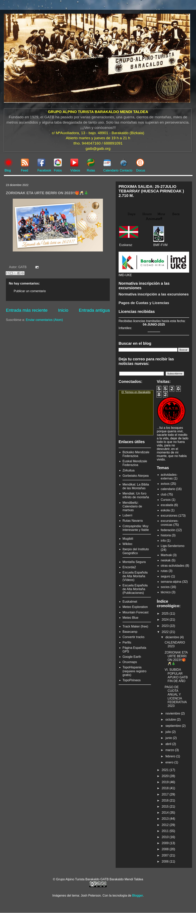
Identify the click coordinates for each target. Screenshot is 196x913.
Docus (140, 170)
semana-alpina (171, 581)
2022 (166, 632)
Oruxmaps (129, 662)
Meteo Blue (130, 617)
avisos (165, 483)
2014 (166, 812)
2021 (166, 770)
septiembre (173, 725)
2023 (166, 626)
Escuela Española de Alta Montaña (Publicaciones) (135, 589)
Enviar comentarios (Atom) (44, 319)
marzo (170, 750)
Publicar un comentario (30, 291)
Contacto (126, 170)
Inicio (63, 310)
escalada (167, 505)
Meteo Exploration (135, 607)
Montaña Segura (134, 562)
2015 (166, 806)
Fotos (58, 170)
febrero (170, 756)
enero (169, 762)
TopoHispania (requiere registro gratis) (134, 671)
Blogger (137, 895)
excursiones (169, 515)
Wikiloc (127, 544)
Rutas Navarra (132, 520)
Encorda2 (129, 567)
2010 (166, 837)
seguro (165, 576)
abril (168, 744)
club (163, 494)
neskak (166, 560)
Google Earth (131, 656)
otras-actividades (172, 565)
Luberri (127, 515)
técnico (166, 592)
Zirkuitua (128, 470)
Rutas (91, 170)
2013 (166, 818)
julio (168, 731)
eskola (165, 510)
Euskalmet (129, 601)
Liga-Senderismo (172, 546)
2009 (166, 843)
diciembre (172, 637)
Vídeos (75, 170)
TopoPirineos (131, 680)
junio (169, 738)
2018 (166, 788)
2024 (166, 619)
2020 (166, 776)
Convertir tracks (133, 637)
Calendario (110, 170)
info (163, 540)
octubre (171, 719)
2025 (166, 613)
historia (166, 535)
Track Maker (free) (135, 626)
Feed (24, 170)
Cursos (166, 499)
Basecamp (129, 631)
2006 (166, 861)
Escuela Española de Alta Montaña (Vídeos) (135, 576)
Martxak (166, 555)
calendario (168, 489)
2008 (166, 849)
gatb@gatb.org (97, 148)
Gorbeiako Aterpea (135, 475)
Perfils (126, 642)
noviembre (173, 713)
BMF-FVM (160, 245)
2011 (166, 831)
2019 (166, 782)
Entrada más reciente (27, 310)
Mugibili (127, 538)
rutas (164, 571)
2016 (166, 800)
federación (168, 530)
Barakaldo (144, 392)
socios (165, 587)
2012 (166, 825)
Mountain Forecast (135, 612)
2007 (166, 855)
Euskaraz (125, 245)
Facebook (44, 170)
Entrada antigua (94, 310)
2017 (166, 794)
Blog (8, 170)
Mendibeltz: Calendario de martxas (132, 506)
